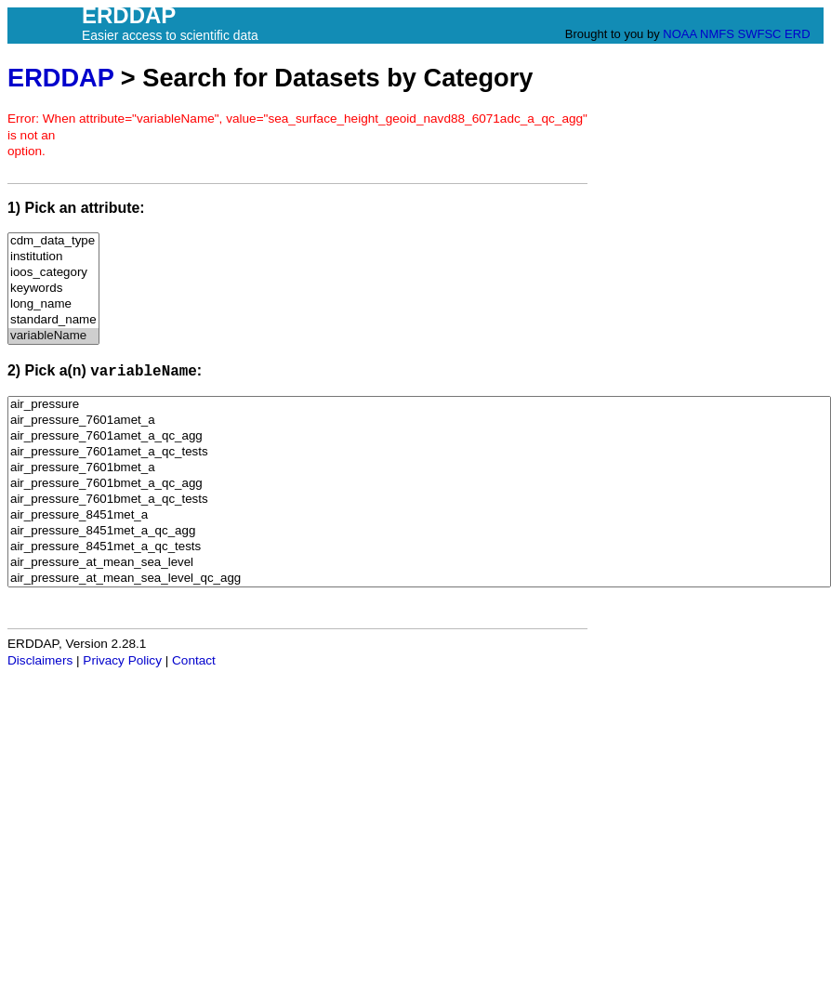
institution (53, 257)
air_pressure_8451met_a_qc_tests (419, 547)
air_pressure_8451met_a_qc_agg (419, 531)
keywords (53, 288)
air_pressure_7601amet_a (419, 420)
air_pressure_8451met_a (419, 515)
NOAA (679, 34)
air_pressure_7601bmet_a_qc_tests (419, 499)
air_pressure (419, 405)
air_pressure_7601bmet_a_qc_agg (419, 484)
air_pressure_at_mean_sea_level (419, 563)
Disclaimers (40, 660)
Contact (194, 660)
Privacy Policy (122, 660)
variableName (53, 336)
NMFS (717, 34)
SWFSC (760, 34)
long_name (53, 304)
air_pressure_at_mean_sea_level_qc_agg (419, 578)
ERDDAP (60, 77)
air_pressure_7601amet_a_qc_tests (419, 452)
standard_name (53, 320)
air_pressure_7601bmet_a (419, 468)
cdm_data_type (53, 241)
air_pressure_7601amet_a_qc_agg (419, 436)
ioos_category (53, 273)
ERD (797, 34)
